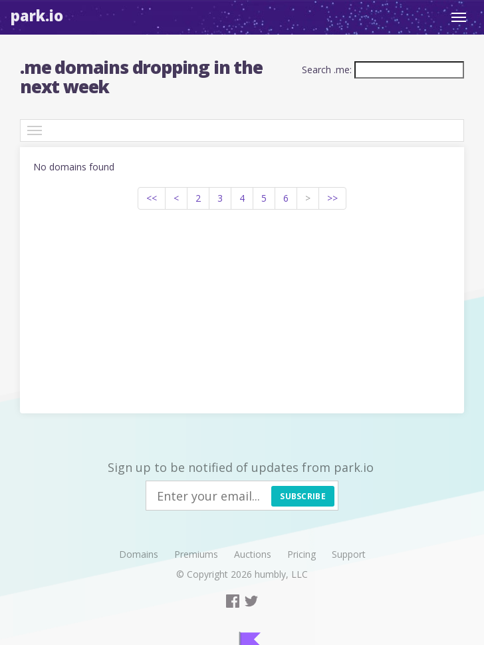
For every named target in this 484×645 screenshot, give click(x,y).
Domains (138, 554)
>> (332, 198)
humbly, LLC (281, 574)
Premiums (196, 554)
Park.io (37, 15)
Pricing (301, 554)
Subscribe (303, 496)
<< (151, 198)
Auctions (252, 554)
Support (349, 554)
